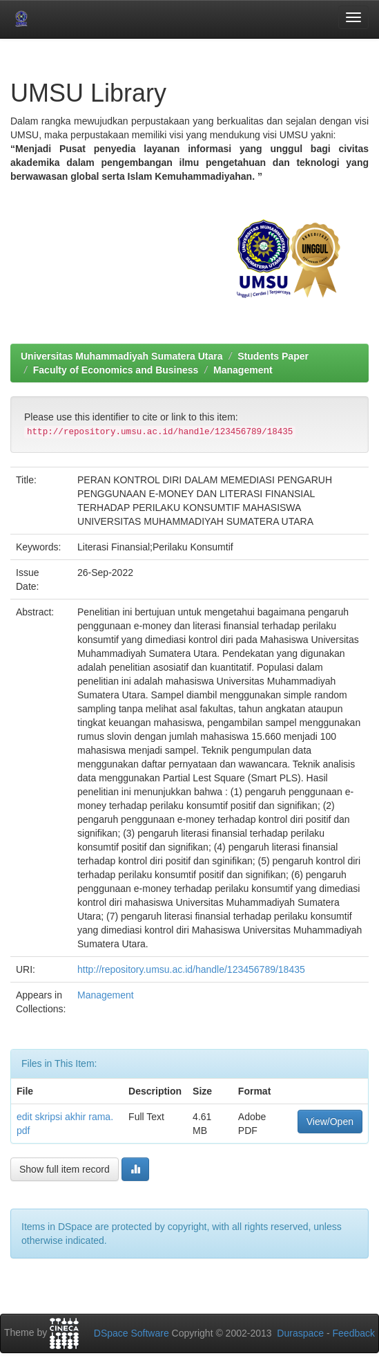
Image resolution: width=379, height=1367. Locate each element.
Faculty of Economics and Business (116, 369)
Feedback (354, 1333)
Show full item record (64, 1169)
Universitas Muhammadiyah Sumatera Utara (122, 356)
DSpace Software (131, 1333)
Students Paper (273, 356)
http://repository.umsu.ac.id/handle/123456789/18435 (191, 969)
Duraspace (300, 1333)
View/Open (330, 1121)
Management (243, 369)
